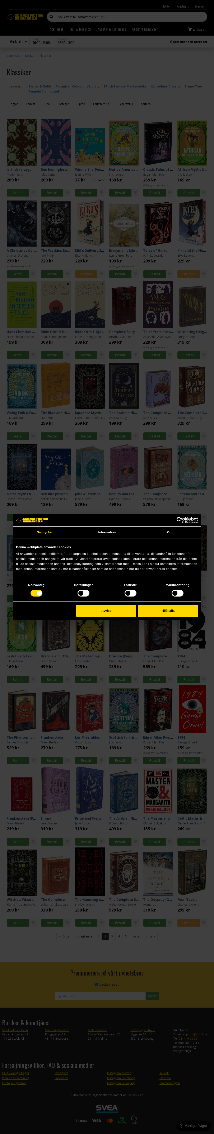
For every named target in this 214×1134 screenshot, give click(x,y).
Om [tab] (169, 532)
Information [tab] (107, 532)
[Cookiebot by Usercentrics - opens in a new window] (179, 520)
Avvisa (106, 610)
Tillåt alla (168, 610)
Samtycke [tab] (44, 532)
